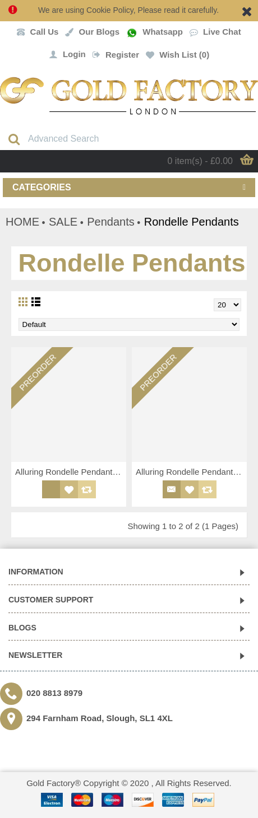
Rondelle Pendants (191, 222)
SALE (63, 222)
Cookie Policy (109, 10)
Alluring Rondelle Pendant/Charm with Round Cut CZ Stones (70, 471)
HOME (22, 222)
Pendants (111, 222)
